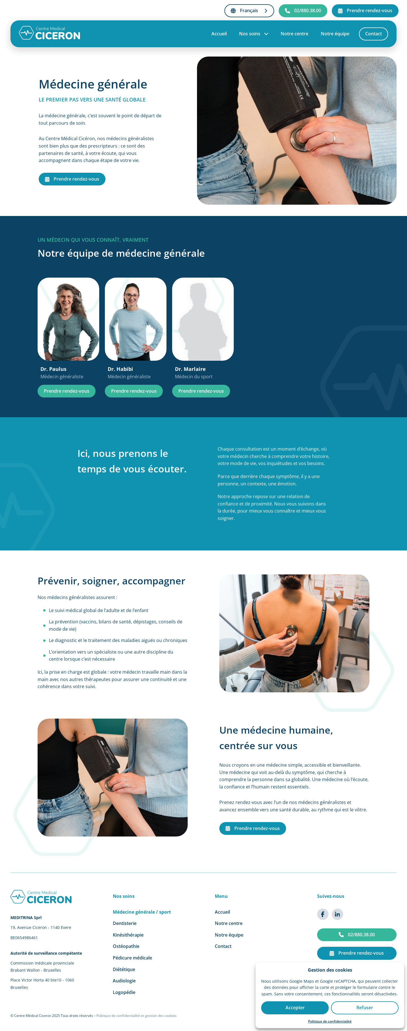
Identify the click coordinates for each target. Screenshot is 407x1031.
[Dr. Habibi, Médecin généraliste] (135, 329)
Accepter (295, 1007)
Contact (373, 34)
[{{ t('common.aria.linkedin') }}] (337, 914)
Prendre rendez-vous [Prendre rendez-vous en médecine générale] (72, 179)
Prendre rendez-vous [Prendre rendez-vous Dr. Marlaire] (201, 391)
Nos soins (253, 34)
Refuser (364, 1007)
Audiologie (124, 981)
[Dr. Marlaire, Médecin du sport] (203, 329)
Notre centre (294, 34)
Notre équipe (335, 34)
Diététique (124, 969)
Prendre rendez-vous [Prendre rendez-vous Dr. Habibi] (134, 391)
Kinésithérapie (128, 935)
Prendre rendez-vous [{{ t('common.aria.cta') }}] (365, 10)
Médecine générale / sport (142, 912)
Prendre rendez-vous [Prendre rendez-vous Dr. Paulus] (66, 391)
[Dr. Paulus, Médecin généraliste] (68, 329)
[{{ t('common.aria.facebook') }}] (322, 914)
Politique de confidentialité (330, 1021)
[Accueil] (49, 38)
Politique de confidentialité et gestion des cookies (136, 1015)
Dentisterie (125, 923)
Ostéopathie (126, 946)
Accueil (219, 34)
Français (249, 10)
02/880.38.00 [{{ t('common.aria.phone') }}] (303, 10)
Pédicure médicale (132, 958)
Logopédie (124, 992)
